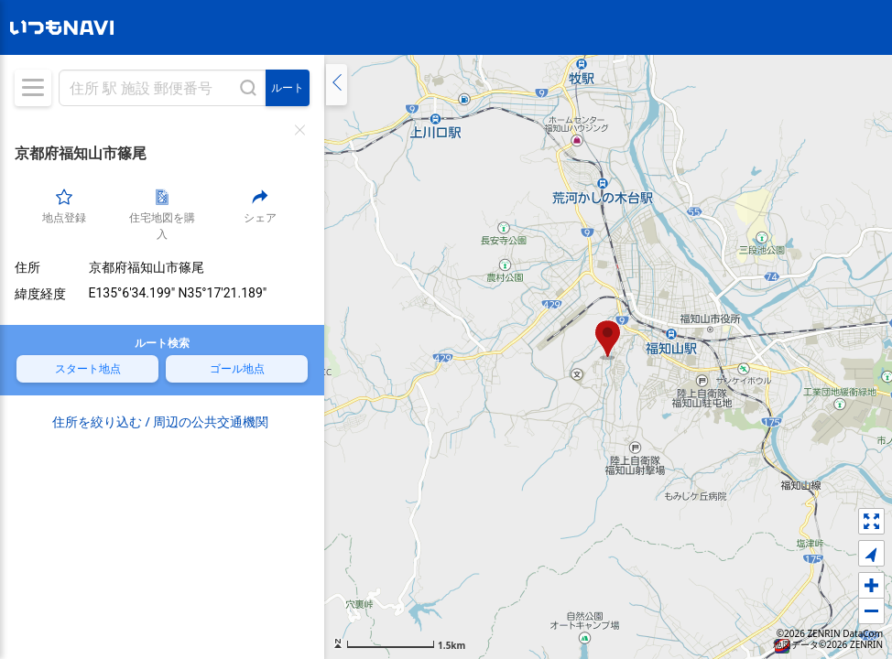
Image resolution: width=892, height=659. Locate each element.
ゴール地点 (237, 368)
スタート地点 (88, 368)
